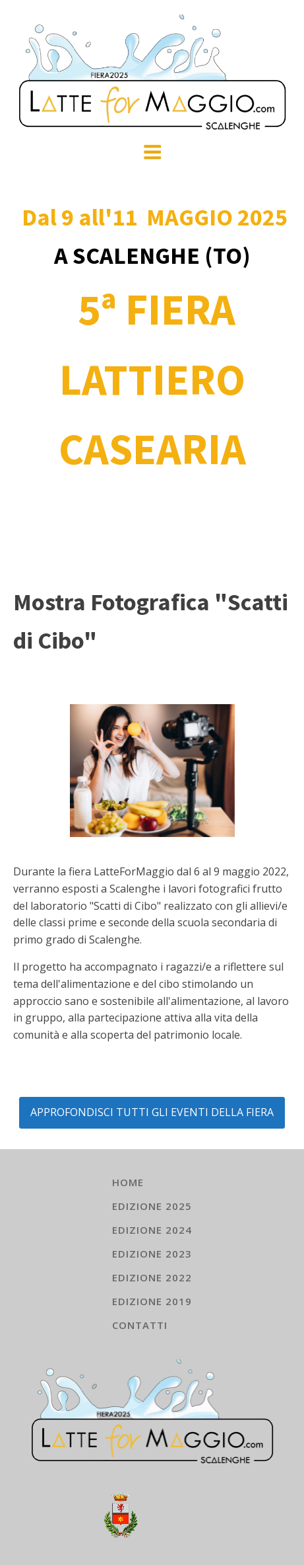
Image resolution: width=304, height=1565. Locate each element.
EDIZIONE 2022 (152, 1277)
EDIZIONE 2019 (152, 1301)
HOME (128, 1182)
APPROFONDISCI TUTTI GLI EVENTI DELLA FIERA (152, 1112)
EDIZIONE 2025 (152, 1206)
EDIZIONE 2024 (152, 1229)
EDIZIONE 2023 (152, 1253)
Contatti (139, 1325)
